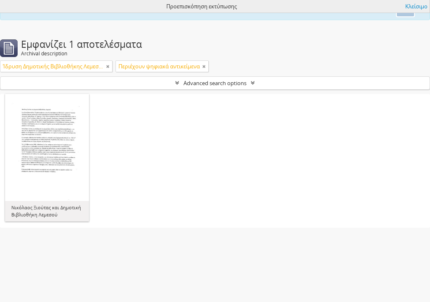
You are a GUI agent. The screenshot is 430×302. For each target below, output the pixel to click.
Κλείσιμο (416, 6)
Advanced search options (215, 83)
